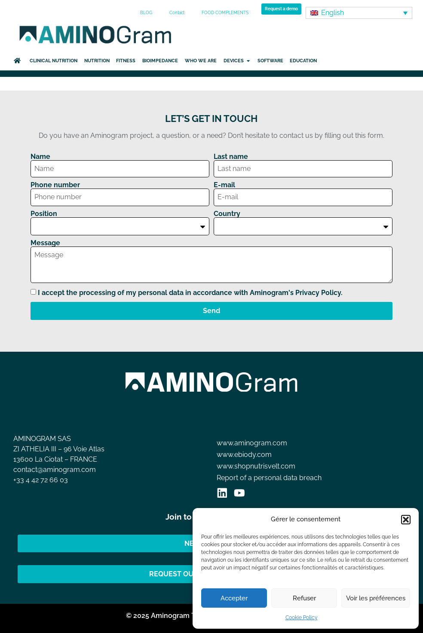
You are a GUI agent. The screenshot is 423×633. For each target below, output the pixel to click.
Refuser (304, 598)
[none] (359, 13)
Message (45, 243)
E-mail (224, 185)
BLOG (146, 12)
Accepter (234, 598)
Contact (176, 12)
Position (44, 213)
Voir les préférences (375, 598)
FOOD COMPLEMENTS (225, 12)
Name (40, 156)
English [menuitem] (332, 13)
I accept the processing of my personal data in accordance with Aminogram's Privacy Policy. (190, 293)
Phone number (55, 185)
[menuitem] (359, 13)
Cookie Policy (301, 618)
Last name (231, 156)
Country (227, 213)
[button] (406, 519)
